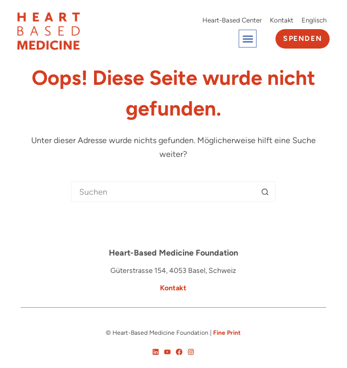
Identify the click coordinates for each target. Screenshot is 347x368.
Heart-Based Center (232, 20)
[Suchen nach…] (163, 191)
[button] (248, 39)
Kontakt (281, 20)
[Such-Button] (265, 191)
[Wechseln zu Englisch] (314, 20)
